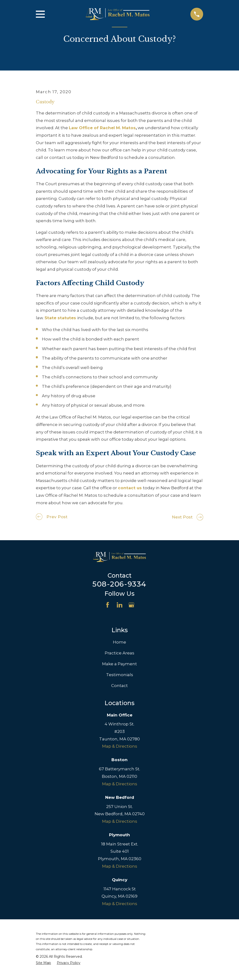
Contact (119, 685)
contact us (130, 487)
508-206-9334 (119, 584)
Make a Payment (119, 663)
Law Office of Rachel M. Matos (102, 127)
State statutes (60, 317)
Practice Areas (119, 653)
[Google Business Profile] (131, 605)
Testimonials (119, 674)
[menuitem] (43, 963)
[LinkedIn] (120, 605)
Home (119, 642)
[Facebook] (107, 605)
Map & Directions (119, 746)
